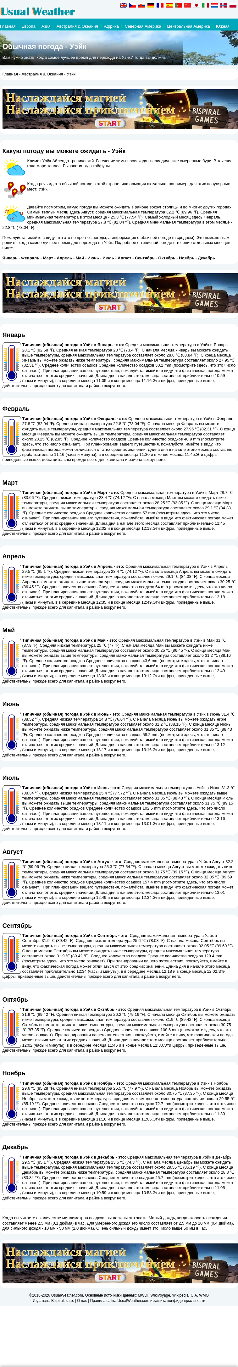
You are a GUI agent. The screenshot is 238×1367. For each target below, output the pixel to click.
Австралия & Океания (77, 26)
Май (80, 258)
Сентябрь (144, 258)
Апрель (64, 258)
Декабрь (206, 258)
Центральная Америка (188, 26)
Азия (46, 26)
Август (124, 258)
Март (48, 258)
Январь (10, 258)
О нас (82, 1300)
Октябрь (166, 258)
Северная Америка (143, 26)
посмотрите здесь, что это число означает (63, 961)
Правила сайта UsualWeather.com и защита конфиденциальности (147, 1300)
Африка (111, 26)
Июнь (93, 258)
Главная (7, 26)
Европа (28, 26)
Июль (108, 258)
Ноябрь (186, 258)
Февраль (30, 258)
